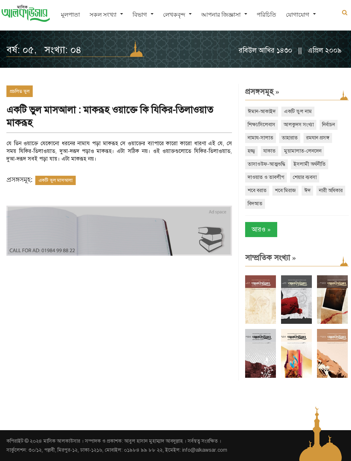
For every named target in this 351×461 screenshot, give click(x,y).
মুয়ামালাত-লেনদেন (302, 151)
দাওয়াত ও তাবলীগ (266, 177)
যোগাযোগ (297, 14)
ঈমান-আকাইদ (262, 111)
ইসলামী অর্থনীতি (310, 164)
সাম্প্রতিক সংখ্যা (270, 257)
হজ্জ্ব (251, 151)
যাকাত (269, 151)
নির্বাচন (328, 124)
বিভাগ (140, 14)
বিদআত (255, 203)
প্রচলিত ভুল (20, 91)
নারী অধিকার (331, 190)
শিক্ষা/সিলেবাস (261, 124)
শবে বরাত (257, 190)
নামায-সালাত (260, 138)
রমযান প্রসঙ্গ (318, 138)
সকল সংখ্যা (103, 14)
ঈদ (307, 190)
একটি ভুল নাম (298, 111)
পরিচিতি (266, 14)
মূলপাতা (70, 14)
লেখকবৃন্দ (174, 14)
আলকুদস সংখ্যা (299, 124)
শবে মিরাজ (285, 190)
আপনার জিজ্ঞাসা (221, 14)
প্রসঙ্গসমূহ (262, 91)
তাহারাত (290, 138)
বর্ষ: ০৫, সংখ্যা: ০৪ (43, 50)
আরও (261, 230)
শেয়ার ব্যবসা (305, 177)
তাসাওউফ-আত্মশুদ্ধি (266, 164)
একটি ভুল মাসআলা (56, 180)
